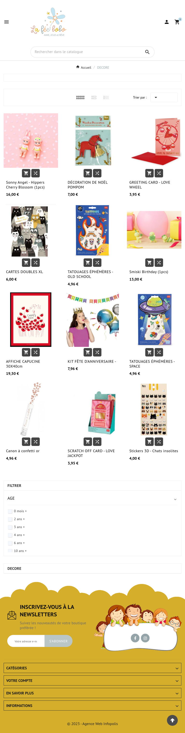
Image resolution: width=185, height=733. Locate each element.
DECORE (14, 568)
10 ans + (20, 551)
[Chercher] (86, 52)
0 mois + (20, 511)
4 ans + (19, 535)
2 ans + (19, 519)
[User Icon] (167, 22)
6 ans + (19, 543)
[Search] (147, 52)
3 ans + (19, 527)
